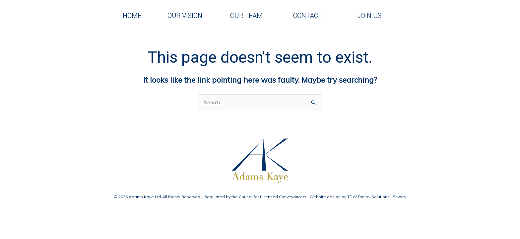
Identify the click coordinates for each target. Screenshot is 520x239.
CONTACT (313, 17)
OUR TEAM (250, 17)
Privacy (399, 198)
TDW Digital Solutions (368, 198)
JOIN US (372, 17)
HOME (132, 17)
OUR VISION (187, 17)
